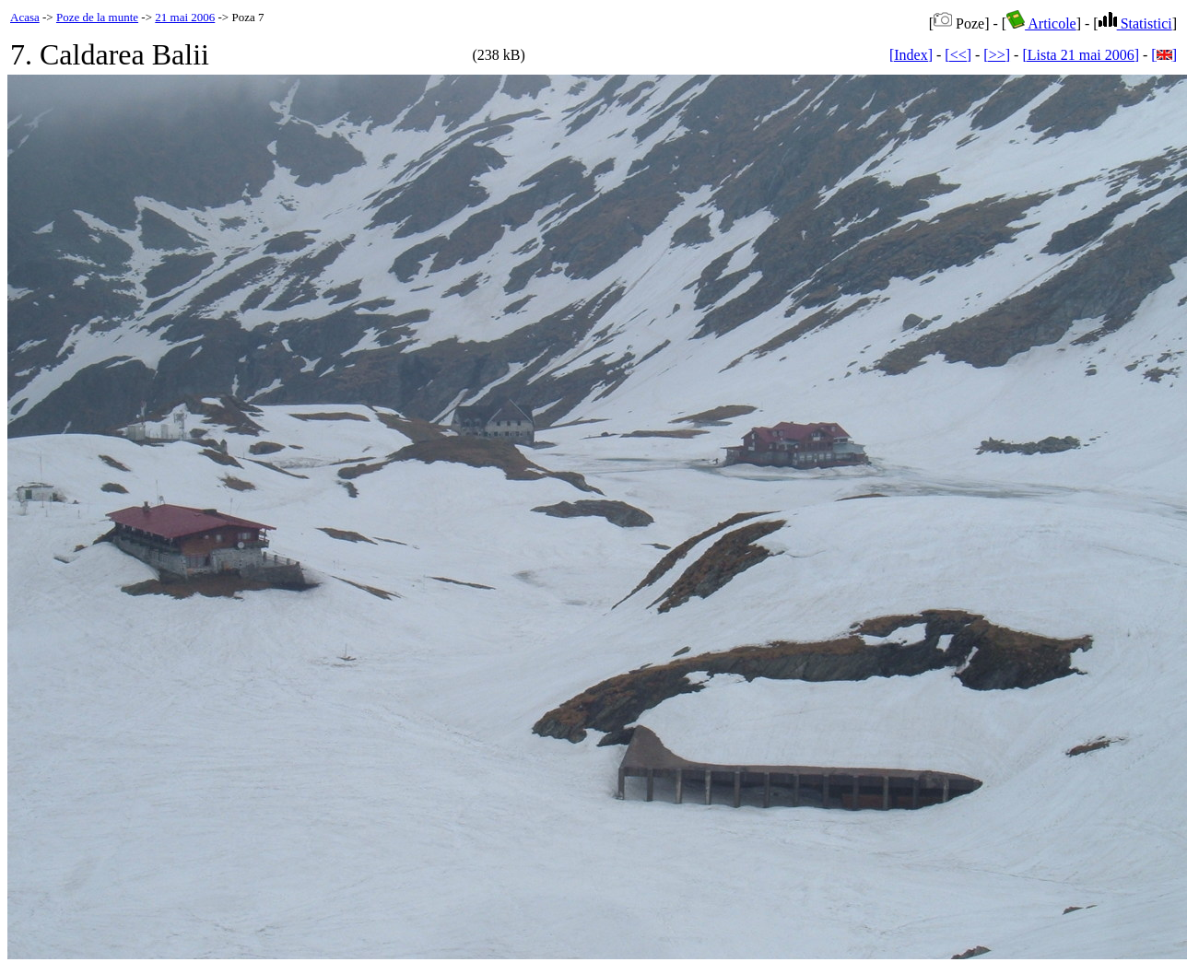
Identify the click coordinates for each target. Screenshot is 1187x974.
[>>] (996, 55)
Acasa (25, 17)
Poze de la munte (97, 17)
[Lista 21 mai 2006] (1080, 55)
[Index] (911, 55)
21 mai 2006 (185, 17)
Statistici (1135, 23)
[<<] (958, 55)
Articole (1041, 23)
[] (1164, 55)
